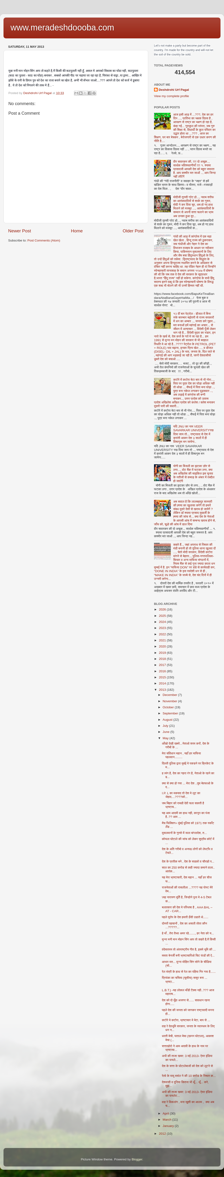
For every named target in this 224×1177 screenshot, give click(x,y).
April (166, 1113)
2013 (163, 689)
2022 (163, 634)
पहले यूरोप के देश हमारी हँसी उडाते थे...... (185, 917)
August (168, 719)
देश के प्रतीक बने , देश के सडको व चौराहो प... (188, 861)
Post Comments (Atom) (44, 240)
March (167, 1119)
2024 (163, 622)
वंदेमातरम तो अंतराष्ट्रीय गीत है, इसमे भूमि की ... (189, 949)
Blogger (137, 1159)
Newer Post (19, 230)
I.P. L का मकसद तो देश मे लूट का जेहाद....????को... (181, 795)
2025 (163, 616)
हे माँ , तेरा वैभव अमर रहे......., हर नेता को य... (188, 933)
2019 (163, 652)
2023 (163, 628)
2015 (163, 677)
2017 (163, 665)
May (166, 738)
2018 (163, 659)
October (169, 707)
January (169, 1126)
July (166, 725)
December (170, 695)
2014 (163, 683)
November (170, 701)
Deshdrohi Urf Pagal (174, 89)
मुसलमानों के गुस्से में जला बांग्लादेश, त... (184, 833)
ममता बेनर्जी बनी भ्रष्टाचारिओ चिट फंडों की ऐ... (188, 955)
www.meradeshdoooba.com (62, 27)
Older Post (133, 230)
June (166, 732)
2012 (163, 1133)
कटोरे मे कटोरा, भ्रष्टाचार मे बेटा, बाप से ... (186, 1020)
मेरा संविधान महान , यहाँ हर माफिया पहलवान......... (181, 755)
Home (77, 230)
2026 (163, 609)
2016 (163, 671)
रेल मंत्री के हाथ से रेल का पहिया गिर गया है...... (189, 971)
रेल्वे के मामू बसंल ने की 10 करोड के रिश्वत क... (189, 1076)
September (171, 713)
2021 (163, 640)
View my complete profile (171, 96)
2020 (163, 646)
